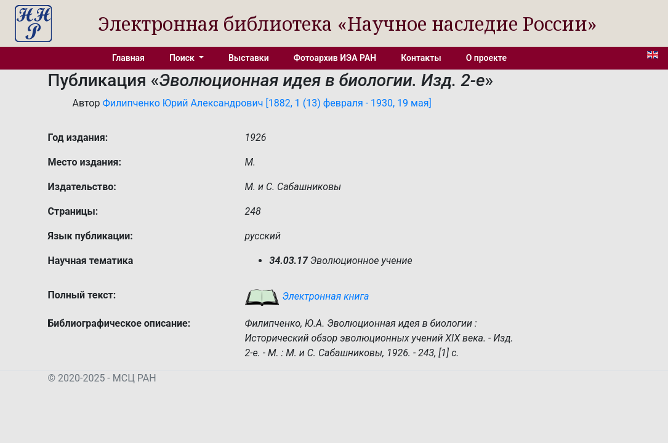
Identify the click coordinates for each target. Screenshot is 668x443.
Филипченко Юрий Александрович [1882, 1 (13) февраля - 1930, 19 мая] (266, 103)
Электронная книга (306, 296)
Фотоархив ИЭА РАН (335, 58)
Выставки (248, 58)
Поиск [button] (182, 58)
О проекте (486, 58)
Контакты (421, 58)
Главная (128, 58)
